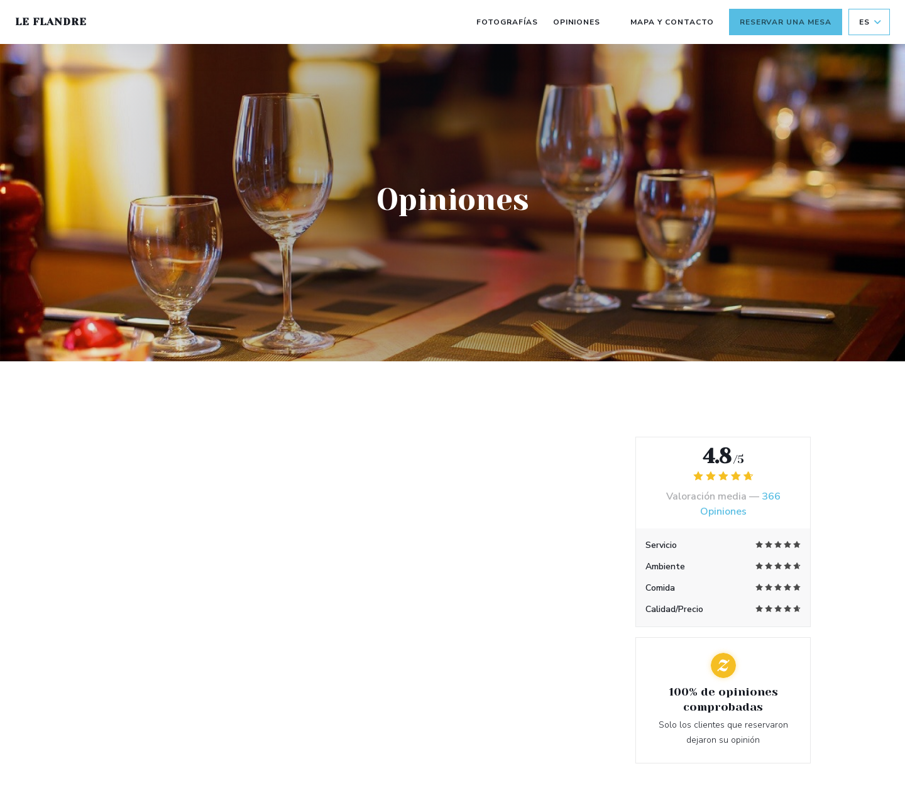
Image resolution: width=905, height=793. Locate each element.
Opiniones (577, 22)
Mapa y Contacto (671, 22)
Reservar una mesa (785, 22)
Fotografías (507, 22)
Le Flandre (51, 22)
